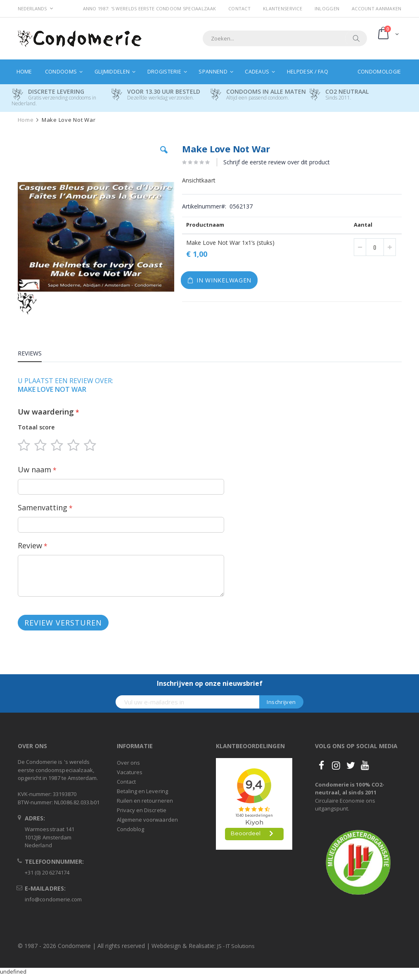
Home (26, 120)
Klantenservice (282, 8)
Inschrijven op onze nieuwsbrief (210, 683)
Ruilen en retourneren (145, 800)
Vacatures (130, 772)
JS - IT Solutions (236, 946)
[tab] (36, 354)
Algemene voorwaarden (147, 819)
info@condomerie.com (53, 899)
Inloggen (327, 8)
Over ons (128, 762)
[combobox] (284, 38)
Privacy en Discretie (141, 810)
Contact (239, 8)
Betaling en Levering (142, 791)
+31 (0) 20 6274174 (47, 872)
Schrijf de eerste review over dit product (276, 162)
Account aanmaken (376, 8)
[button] (164, 156)
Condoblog (130, 829)
